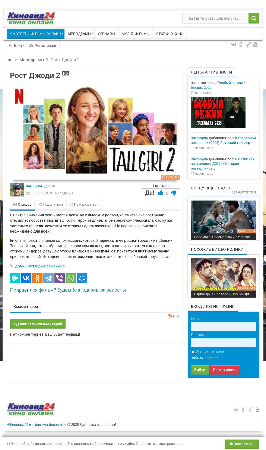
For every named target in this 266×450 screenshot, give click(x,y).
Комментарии (25, 306)
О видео (22, 204)
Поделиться (50, 204)
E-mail (196, 318)
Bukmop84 (34, 186)
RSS (176, 316)
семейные (55, 266)
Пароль (197, 334)
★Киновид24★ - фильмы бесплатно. (37, 424)
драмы (21, 266)
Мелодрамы (64, 193)
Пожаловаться (84, 204)
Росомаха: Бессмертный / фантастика (225, 237)
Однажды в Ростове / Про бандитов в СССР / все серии (225, 294)
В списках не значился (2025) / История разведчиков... (222, 164)
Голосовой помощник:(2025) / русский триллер (223, 140)
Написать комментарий (40, 324)
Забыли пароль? (204, 358)
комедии (37, 266)
